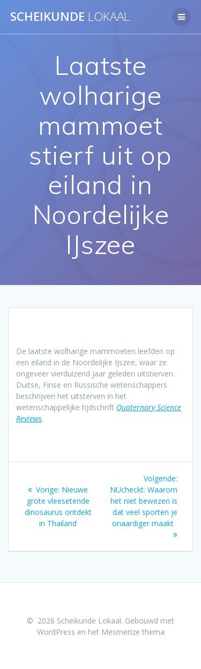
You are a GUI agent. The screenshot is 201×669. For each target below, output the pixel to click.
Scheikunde (70, 16)
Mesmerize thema (133, 632)
